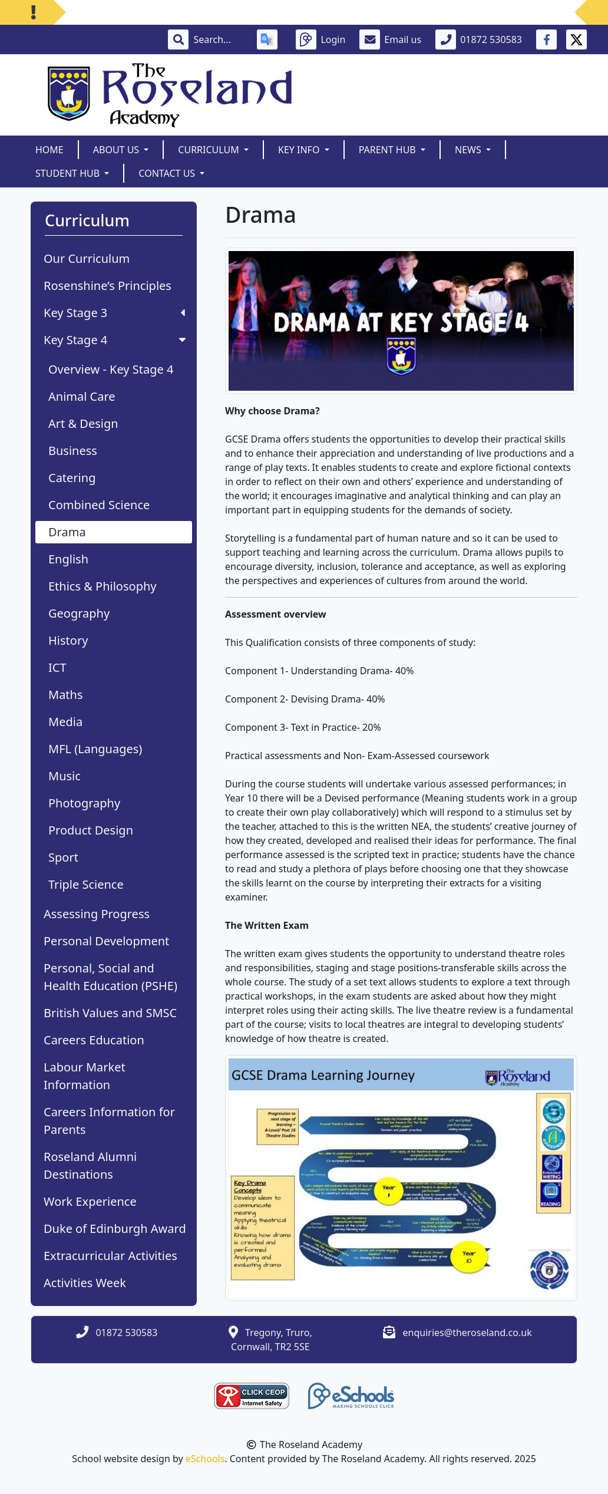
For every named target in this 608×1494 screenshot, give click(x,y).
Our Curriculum (87, 258)
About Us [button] (117, 149)
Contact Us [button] (167, 173)
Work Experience (90, 1201)
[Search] (218, 39)
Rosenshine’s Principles (107, 285)
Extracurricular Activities (110, 1256)
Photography (84, 803)
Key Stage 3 (114, 313)
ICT (57, 667)
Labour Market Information (84, 1076)
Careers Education (94, 1040)
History (68, 640)
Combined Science (99, 505)
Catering (71, 478)
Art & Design (83, 423)
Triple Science (86, 884)
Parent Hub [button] (388, 149)
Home (49, 149)
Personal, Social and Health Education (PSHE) (110, 977)
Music (64, 776)
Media (65, 722)
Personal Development (106, 941)
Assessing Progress (97, 914)
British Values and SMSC (110, 1013)
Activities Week (85, 1283)
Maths (65, 695)
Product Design (90, 830)
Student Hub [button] (68, 173)
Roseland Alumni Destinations (90, 1165)
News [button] (469, 149)
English (68, 559)
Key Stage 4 (116, 340)
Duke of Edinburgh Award (115, 1228)
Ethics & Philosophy (102, 586)
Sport (63, 857)
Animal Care (81, 396)
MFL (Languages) (95, 749)
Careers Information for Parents (109, 1120)
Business (72, 451)
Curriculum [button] (210, 149)
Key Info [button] (300, 149)
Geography (79, 613)
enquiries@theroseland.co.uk (467, 1332)
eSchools (205, 1458)
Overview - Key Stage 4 (110, 369)
